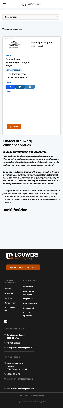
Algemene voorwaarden (26, 402)
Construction (10, 303)
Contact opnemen (27, 314)
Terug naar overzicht (12, 29)
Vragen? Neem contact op (21, 267)
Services (8, 298)
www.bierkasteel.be (18, 77)
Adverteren (28, 287)
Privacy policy (40, 402)
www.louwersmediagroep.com (20, 389)
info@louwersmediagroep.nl (19, 348)
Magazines (27, 299)
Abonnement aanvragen (29, 292)
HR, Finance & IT (9, 309)
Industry (8, 289)
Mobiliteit (8, 293)
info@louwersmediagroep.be (20, 379)
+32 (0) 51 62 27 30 (17, 74)
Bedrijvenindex (30, 303)
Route (15, 127)
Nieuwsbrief (28, 308)
